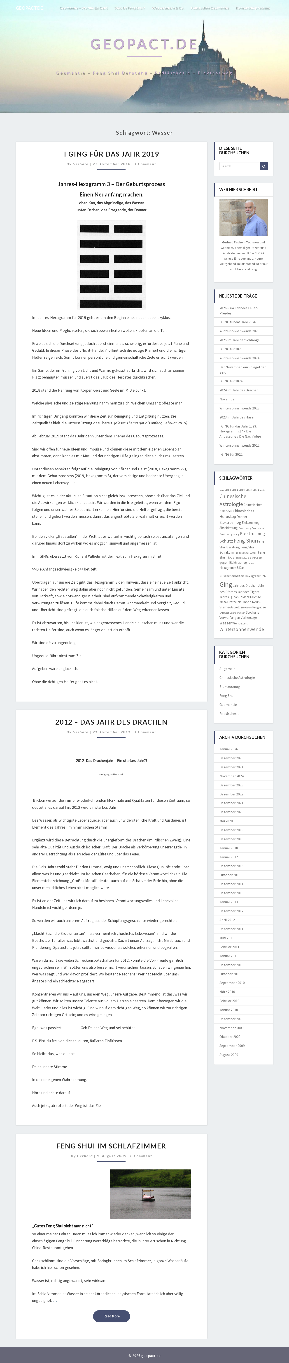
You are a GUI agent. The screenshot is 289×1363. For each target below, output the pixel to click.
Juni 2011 (226, 938)
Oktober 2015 (229, 875)
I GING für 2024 (230, 381)
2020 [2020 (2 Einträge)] (249, 490)
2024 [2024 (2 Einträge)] (256, 490)
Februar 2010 (229, 1000)
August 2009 (228, 1054)
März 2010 (227, 991)
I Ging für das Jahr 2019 (111, 154)
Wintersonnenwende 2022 (239, 445)
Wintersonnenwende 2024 (239, 358)
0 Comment (141, 1156)
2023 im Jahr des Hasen (237, 417)
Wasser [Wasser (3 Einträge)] (225, 623)
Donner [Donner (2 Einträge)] (242, 517)
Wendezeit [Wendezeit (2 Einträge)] (240, 623)
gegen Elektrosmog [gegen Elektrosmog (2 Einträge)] (233, 562)
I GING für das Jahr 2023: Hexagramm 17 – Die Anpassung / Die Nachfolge (240, 431)
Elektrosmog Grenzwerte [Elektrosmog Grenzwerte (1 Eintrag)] (251, 528)
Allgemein (227, 668)
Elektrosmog (229, 686)
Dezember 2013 (231, 893)
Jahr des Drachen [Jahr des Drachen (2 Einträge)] (245, 585)
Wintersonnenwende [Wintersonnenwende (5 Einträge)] (241, 629)
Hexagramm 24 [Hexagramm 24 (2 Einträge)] (255, 576)
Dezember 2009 (231, 1018)
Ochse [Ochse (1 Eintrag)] (248, 607)
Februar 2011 (229, 947)
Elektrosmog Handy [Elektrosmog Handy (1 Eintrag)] (229, 534)
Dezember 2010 (231, 965)
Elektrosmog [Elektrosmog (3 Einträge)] (230, 522)
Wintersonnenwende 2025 (239, 331)
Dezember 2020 (231, 812)
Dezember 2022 (231, 794)
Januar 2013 (228, 902)
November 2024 (231, 776)
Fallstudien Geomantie (210, 8)
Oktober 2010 (229, 974)
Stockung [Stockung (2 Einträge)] (252, 612)
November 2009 (231, 1028)
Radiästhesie (229, 713)
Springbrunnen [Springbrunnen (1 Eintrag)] (237, 612)
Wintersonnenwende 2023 (239, 408)
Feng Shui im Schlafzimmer (111, 1146)
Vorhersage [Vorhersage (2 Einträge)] (249, 617)
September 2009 (232, 1045)
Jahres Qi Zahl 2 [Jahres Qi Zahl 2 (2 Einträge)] (230, 597)
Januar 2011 (228, 956)
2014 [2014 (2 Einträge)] (235, 490)
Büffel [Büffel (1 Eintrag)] (263, 490)
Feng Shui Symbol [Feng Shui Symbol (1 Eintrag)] (248, 552)
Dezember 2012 (231, 911)
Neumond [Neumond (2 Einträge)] (244, 602)
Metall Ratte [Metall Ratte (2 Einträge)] (228, 602)
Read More (116, 1315)
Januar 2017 (228, 857)
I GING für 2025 (230, 349)
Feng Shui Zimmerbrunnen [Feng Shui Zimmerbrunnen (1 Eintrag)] (248, 557)
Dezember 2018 (231, 839)
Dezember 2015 (231, 866)
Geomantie (228, 704)
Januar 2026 (228, 749)
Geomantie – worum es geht (83, 8)
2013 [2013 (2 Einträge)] (228, 490)
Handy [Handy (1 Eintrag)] (251, 562)
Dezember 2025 (231, 758)
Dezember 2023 (231, 785)
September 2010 (232, 982)
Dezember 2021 (231, 803)
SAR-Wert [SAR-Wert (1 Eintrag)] (224, 612)
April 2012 (227, 919)
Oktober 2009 (229, 1036)
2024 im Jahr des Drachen (239, 390)
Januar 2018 (228, 848)
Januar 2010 (228, 1009)
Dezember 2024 (231, 767)
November (227, 399)
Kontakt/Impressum (253, 8)
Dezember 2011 (231, 928)
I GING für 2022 (230, 454)
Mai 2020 (226, 821)
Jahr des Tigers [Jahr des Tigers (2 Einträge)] (248, 592)
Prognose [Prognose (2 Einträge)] (259, 607)
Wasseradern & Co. (168, 8)
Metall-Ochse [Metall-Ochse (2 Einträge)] (251, 597)
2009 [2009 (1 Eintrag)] (221, 490)
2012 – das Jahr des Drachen (111, 722)
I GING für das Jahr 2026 (237, 322)
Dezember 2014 (231, 884)
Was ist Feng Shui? (129, 8)
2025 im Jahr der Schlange (239, 340)
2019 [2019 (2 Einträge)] (242, 490)
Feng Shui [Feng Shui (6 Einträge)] (245, 540)
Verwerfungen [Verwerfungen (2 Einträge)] (229, 617)
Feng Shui (226, 695)
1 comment (145, 164)
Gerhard (81, 164)
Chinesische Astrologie (237, 677)
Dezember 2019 (231, 830)
